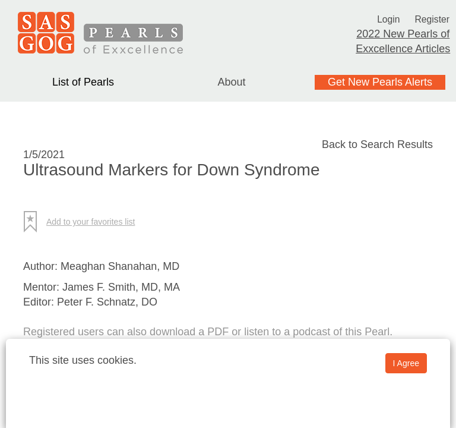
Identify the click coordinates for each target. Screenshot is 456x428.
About (231, 82)
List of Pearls (83, 82)
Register (434, 19)
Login (386, 19)
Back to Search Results (377, 144)
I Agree (406, 363)
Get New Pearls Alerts (380, 82)
